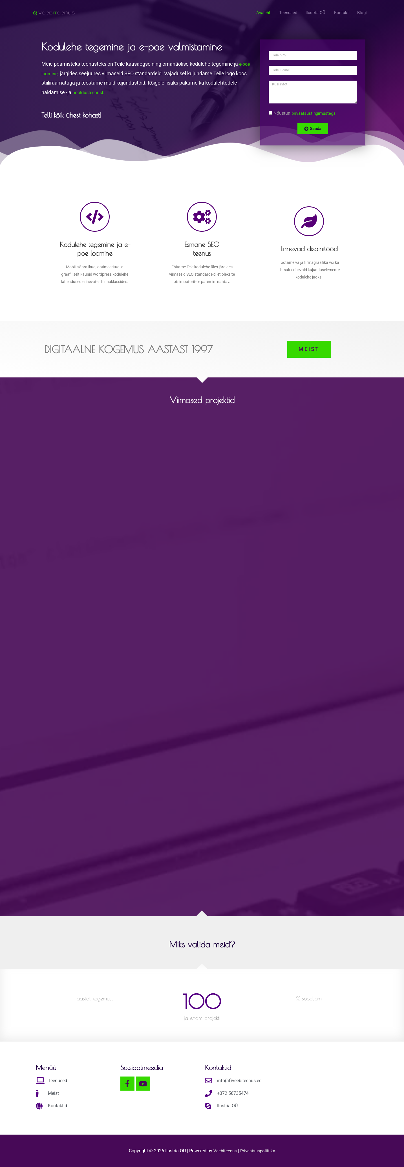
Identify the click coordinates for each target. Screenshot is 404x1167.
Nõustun (306, 113)
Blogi (362, 13)
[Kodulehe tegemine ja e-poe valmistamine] (54, 13)
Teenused (283, 13)
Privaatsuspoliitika (258, 1150)
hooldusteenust (89, 92)
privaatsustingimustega (315, 113)
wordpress (102, 274)
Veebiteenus (224, 1150)
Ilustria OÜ (313, 13)
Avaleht (257, 13)
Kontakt (340, 13)
